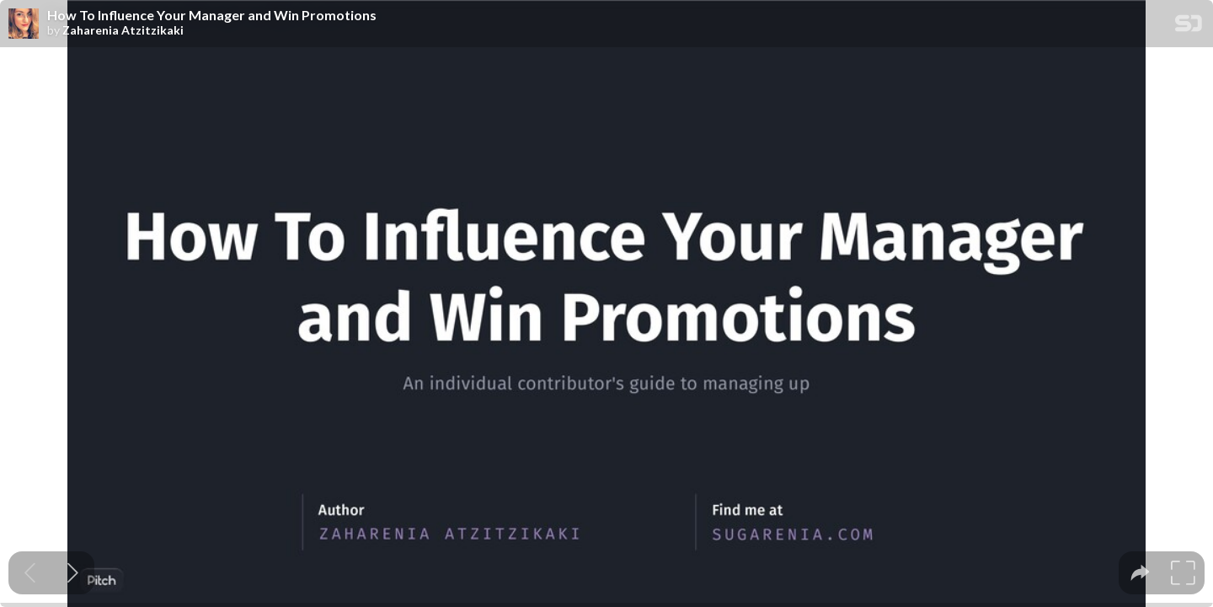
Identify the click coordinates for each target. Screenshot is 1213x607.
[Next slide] (73, 573)
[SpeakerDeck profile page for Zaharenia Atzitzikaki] (23, 24)
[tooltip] (1140, 573)
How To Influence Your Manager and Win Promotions (212, 15)
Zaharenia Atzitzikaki (123, 30)
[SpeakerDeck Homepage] (1188, 27)
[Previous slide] (30, 573)
